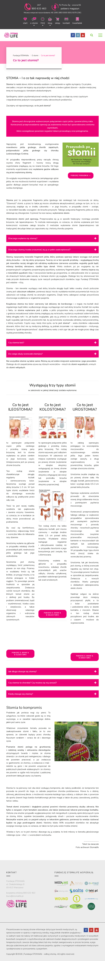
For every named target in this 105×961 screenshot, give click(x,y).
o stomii (34, 20)
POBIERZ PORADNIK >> (81, 175)
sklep (57, 20)
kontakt (66, 20)
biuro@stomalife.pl (14, 896)
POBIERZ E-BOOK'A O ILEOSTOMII (20, 654)
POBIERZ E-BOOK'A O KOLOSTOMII (52, 614)
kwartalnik (77, 20)
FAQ (42, 20)
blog (50, 20)
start (25, 20)
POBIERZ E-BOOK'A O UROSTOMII (84, 657)
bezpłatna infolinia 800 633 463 (20, 893)
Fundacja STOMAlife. (21, 55)
